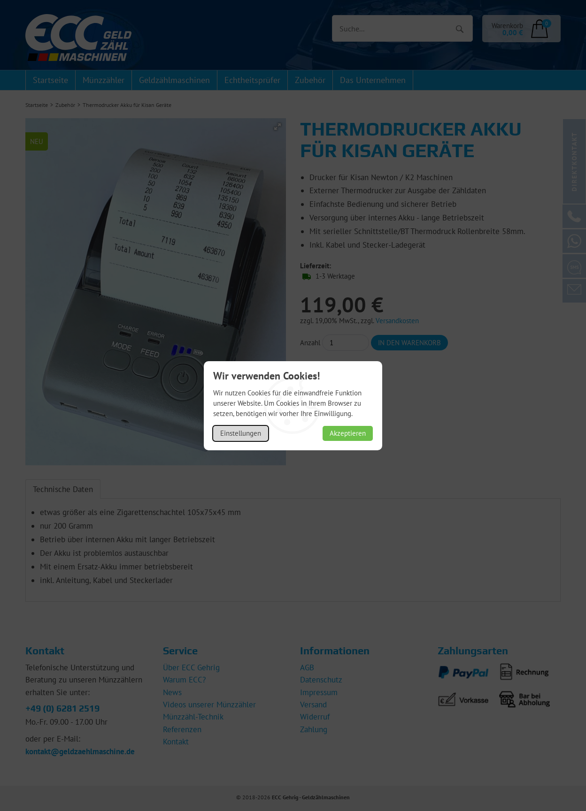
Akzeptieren (348, 433)
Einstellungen (240, 433)
